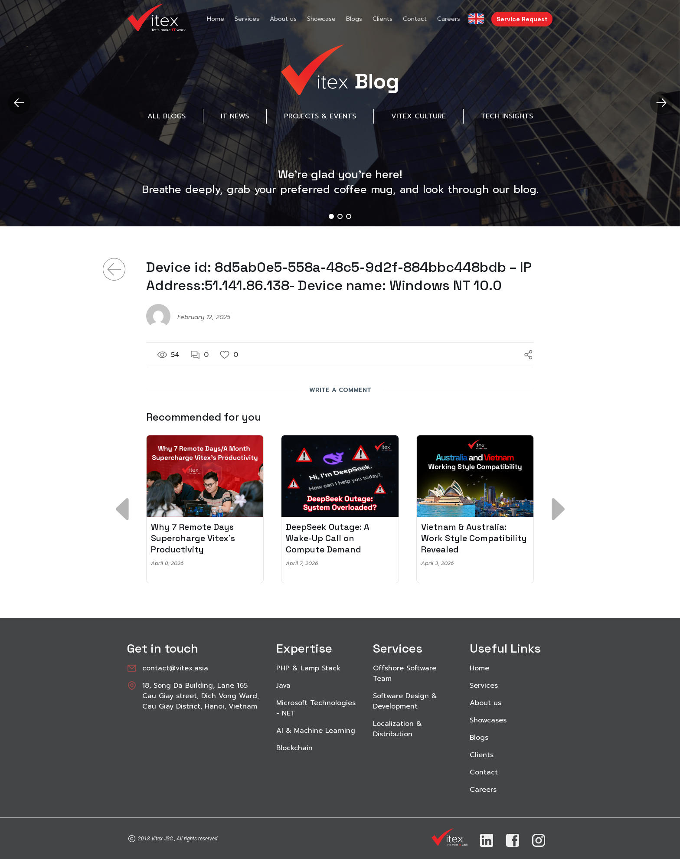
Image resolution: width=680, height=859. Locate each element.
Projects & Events (320, 116)
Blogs (354, 18)
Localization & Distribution (397, 729)
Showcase (321, 18)
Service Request (522, 19)
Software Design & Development (405, 701)
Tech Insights (507, 116)
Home (215, 18)
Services (247, 18)
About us (283, 18)
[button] (661, 102)
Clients (382, 18)
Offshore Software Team (404, 673)
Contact (415, 18)
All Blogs (166, 116)
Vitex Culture (418, 116)
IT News (235, 116)
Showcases (488, 720)
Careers (448, 18)
